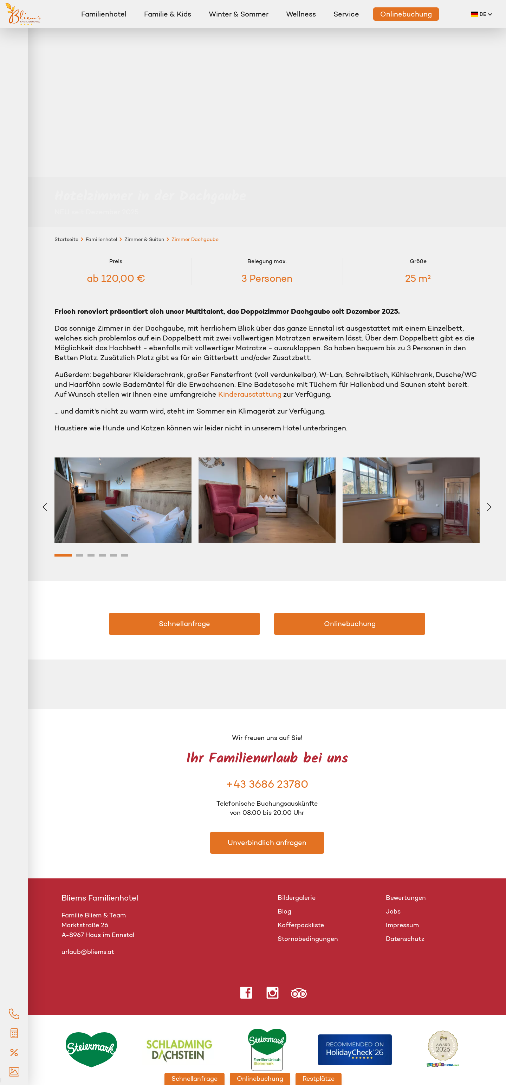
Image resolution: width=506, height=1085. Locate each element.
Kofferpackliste (301, 925)
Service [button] (346, 14)
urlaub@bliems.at (87, 952)
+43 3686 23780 (267, 784)
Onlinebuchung (406, 14)
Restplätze (319, 1079)
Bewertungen (406, 898)
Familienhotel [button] (103, 14)
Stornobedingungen (308, 939)
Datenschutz (405, 939)
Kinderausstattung (250, 394)
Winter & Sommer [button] (238, 14)
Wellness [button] (301, 14)
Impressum (402, 925)
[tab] (63, 555)
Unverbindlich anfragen (267, 842)
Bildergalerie (297, 898)
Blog (284, 911)
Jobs (393, 911)
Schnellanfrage (184, 623)
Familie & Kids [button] (167, 14)
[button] (481, 14)
